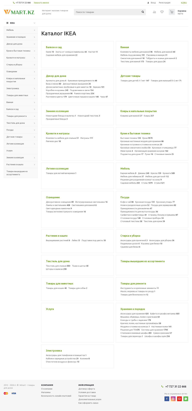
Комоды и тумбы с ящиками (135, 320)
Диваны (143, 173)
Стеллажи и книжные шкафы (136, 333)
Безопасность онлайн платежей (56, 396)
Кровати (169, 173)
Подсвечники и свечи (81, 90)
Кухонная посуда (145, 202)
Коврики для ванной (131, 116)
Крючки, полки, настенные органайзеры (140, 323)
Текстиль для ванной (132, 61)
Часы (104, 97)
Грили (50, 52)
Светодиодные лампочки (59, 208)
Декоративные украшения (77, 84)
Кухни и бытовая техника (18, 51)
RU (185, 3)
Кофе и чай (127, 202)
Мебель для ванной (164, 52)
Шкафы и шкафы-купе (157, 336)
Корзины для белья (151, 243)
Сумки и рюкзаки (162, 333)
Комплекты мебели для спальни (62, 138)
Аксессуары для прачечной (134, 240)
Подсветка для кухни (131, 154)
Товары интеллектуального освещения (66, 211)
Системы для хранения (154, 330)
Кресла (156, 173)
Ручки (149, 154)
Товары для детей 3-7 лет (134, 80)
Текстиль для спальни (58, 266)
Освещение (11, 71)
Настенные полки (161, 326)
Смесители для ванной (132, 58)
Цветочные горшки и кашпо (83, 97)
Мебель (10, 30)
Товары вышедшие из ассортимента (17, 172)
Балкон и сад (12, 109)
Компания (47, 385)
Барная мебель (128, 173)
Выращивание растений (58, 240)
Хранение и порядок (16, 37)
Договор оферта (86, 389)
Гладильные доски (129, 243)
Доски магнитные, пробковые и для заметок (68, 87)
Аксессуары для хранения (134, 314)
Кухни (147, 138)
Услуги (9, 150)
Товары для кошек (56, 288)
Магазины (46, 392)
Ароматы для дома (56, 80)
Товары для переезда (131, 336)
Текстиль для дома (15, 123)
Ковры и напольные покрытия (15, 80)
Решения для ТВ (130, 330)
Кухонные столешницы (164, 148)
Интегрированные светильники (91, 202)
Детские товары (14, 137)
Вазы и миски (53, 84)
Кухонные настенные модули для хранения (142, 141)
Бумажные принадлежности (82, 80)
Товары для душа (155, 61)
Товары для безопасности (134, 294)
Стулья (159, 183)
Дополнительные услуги (89, 399)
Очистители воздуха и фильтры (62, 362)
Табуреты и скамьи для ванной (161, 58)
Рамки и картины (84, 93)
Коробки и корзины (57, 90)
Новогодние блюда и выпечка (61, 116)
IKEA (12, 23)
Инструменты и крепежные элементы (139, 288)
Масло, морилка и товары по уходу (137, 291)
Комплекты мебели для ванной (136, 52)
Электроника (12, 88)
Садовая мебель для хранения (61, 55)
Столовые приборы (153, 218)
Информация (86, 385)
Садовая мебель (130, 183)
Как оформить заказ (88, 403)
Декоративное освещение (60, 202)
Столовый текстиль (131, 221)
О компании (46, 389)
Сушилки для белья (130, 247)
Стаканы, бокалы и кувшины (163, 215)
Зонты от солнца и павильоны (71, 52)
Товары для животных (17, 95)
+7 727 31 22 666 (23, 3)
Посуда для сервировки (163, 205)
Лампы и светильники (58, 205)
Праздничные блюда (57, 119)
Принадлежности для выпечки (136, 208)
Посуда (9, 130)
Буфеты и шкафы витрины (164, 314)
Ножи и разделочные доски (134, 205)
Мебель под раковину (132, 55)
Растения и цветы (56, 97)
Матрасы (86, 138)
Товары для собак (77, 288)
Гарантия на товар (87, 396)
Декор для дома (14, 44)
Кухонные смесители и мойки (135, 148)
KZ (182, 3)
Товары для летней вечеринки (61, 173)
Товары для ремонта (16, 116)
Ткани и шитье (80, 266)
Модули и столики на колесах (135, 326)
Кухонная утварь (165, 202)
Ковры (149, 116)
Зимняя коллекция (15, 157)
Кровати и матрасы (15, 58)
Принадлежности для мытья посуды (139, 211)
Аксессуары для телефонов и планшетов (66, 355)
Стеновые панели (164, 154)
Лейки (76, 240)
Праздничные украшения (59, 93)
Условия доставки (87, 392)
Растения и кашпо (14, 164)
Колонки (85, 358)
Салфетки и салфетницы (133, 215)
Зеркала (98, 87)
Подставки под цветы (94, 240)
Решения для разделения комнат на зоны (141, 180)
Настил (93, 52)
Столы (146, 183)
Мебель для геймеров (132, 176)
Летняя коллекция (15, 144)
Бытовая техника (130, 138)
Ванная (9, 102)
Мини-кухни (126, 151)
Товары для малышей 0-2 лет (166, 80)
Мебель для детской (157, 176)
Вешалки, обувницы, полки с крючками (140, 317)
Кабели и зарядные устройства (62, 358)
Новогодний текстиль (89, 116)
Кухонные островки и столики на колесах (141, 144)
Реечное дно (53, 141)
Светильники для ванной (84, 205)
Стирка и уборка (14, 64)
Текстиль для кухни (154, 221)
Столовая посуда (130, 218)
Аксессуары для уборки (161, 240)
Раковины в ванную (156, 55)
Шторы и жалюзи (56, 269)
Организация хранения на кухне (151, 151)
